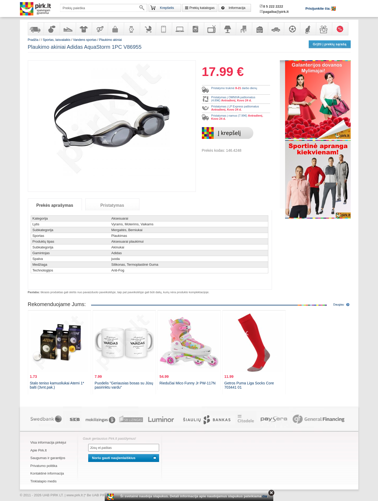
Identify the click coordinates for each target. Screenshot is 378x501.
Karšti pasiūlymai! (341, 29)
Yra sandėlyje (35, 29)
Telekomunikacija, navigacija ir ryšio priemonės (163, 29)
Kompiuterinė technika (179, 29)
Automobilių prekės (276, 29)
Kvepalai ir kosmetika (51, 29)
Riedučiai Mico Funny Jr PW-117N (188, 383)
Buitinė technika (195, 29)
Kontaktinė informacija (47, 473)
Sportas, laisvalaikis (292, 29)
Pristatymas (112, 205)
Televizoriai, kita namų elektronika (211, 29)
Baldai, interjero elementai (243, 29)
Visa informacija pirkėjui (48, 442)
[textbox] (103, 8)
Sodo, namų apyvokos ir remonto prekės (259, 29)
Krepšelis (167, 8)
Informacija (237, 8)
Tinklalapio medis (43, 481)
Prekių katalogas (201, 8)
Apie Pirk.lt (38, 450)
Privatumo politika (43, 466)
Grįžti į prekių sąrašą (329, 44)
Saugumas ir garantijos (47, 458)
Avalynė (67, 29)
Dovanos (324, 29)
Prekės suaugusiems (99, 29)
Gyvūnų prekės (308, 29)
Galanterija (115, 29)
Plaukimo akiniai (110, 40)
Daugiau (338, 304)
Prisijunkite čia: (319, 8)
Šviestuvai (227, 29)
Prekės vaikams (147, 29)
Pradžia (33, 40)
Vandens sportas (84, 40)
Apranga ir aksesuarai (83, 29)
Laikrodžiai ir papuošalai (131, 29)
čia (264, 496)
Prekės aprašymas (54, 205)
